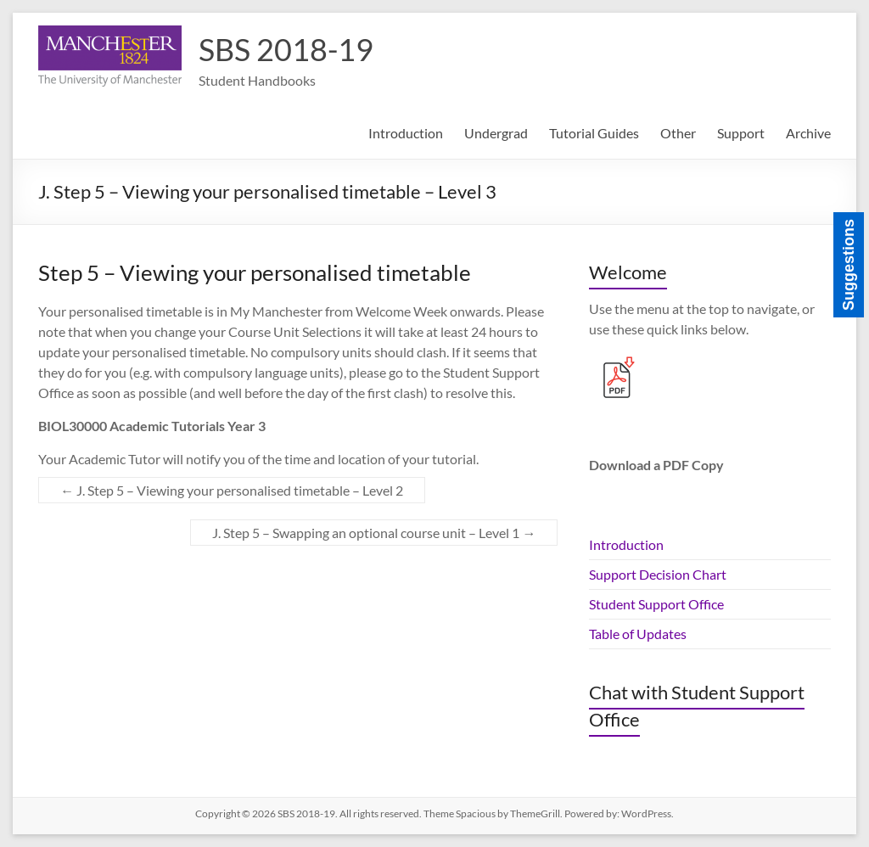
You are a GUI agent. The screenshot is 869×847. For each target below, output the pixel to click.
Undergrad (496, 133)
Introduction (405, 133)
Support (741, 133)
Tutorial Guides (594, 133)
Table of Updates (638, 633)
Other (678, 133)
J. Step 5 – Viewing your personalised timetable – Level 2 (231, 490)
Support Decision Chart (657, 574)
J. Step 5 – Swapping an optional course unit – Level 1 (373, 532)
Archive (808, 133)
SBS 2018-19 (286, 49)
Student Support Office (656, 604)
